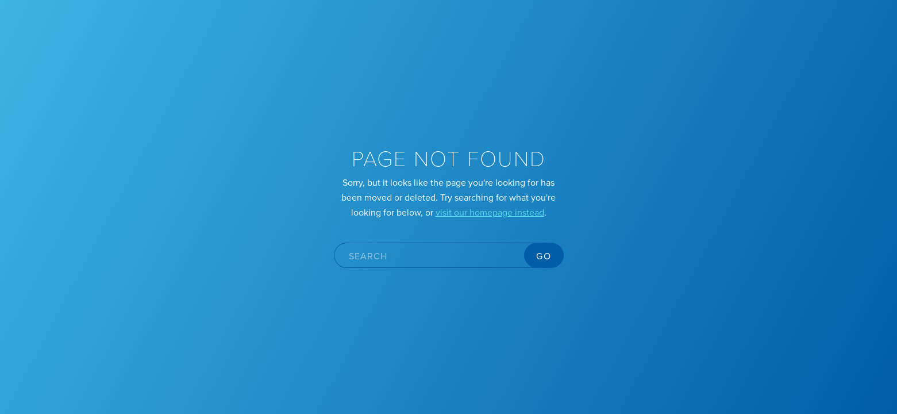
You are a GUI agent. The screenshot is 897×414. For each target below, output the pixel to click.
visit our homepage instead (490, 212)
